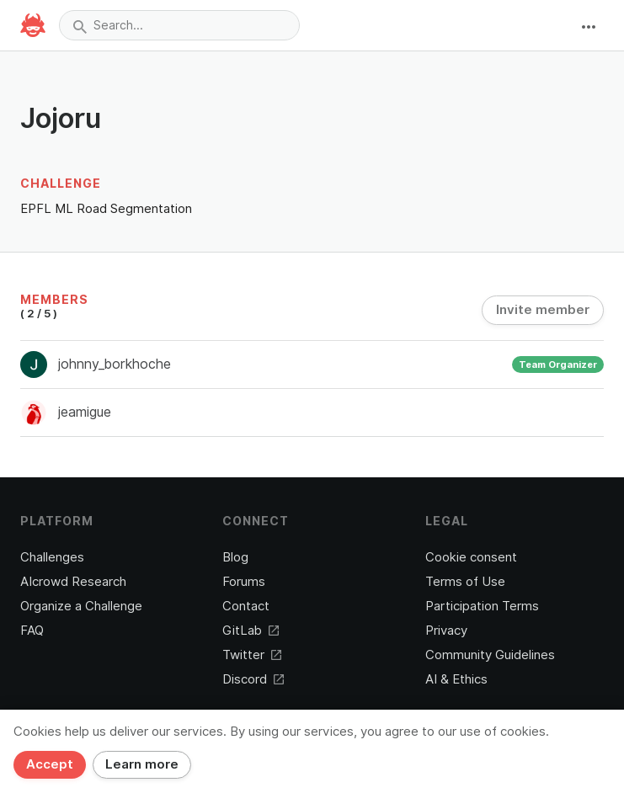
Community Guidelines (490, 655)
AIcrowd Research (73, 581)
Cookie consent (471, 557)
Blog (235, 557)
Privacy (446, 630)
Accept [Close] (49, 764)
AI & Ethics (456, 679)
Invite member (542, 309)
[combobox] (179, 25)
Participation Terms (482, 606)
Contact (245, 606)
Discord (253, 679)
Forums (243, 581)
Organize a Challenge (81, 606)
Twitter (251, 655)
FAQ (32, 630)
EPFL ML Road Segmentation (106, 208)
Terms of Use (465, 581)
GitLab (250, 630)
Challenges (52, 557)
